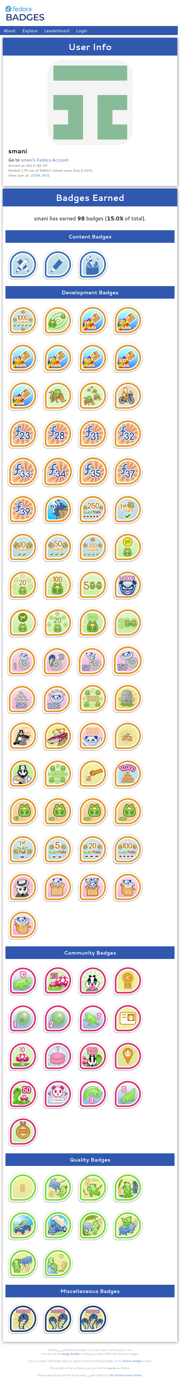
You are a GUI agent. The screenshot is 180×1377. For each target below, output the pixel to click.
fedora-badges (132, 1361)
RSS (45, 175)
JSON (35, 175)
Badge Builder (71, 1354)
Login (81, 30)
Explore (29, 30)
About (9, 30)
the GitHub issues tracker (126, 1375)
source (112, 1368)
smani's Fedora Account (45, 160)
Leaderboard (57, 30)
